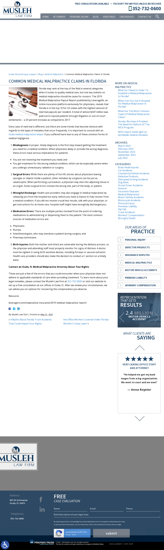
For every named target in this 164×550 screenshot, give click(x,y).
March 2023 (124, 145)
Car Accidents (125, 170)
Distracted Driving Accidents (133, 179)
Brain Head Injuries (128, 167)
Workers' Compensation (131, 215)
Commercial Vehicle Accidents (133, 173)
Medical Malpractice (54, 74)
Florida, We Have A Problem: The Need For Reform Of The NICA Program (133, 124)
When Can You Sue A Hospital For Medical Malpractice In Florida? (134, 103)
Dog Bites (123, 182)
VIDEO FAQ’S (109, 16)
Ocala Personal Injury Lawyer (22, 74)
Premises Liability (127, 206)
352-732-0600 (146, 8)
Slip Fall (122, 209)
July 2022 (123, 157)
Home (46, 16)
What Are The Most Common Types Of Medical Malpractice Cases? (134, 114)
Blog (96, 16)
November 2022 (126, 151)
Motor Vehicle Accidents (131, 197)
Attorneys (59, 16)
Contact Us (144, 16)
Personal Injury (79, 16)
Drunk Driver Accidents (130, 185)
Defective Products (128, 176)
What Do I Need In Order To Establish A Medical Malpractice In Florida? (135, 93)
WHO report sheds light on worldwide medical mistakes (133, 133)
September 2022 (127, 154)
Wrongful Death (127, 218)
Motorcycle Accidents (129, 200)
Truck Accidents (126, 212)
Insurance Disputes (128, 191)
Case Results (127, 16)
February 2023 (126, 148)
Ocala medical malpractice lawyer (26, 134)
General (122, 188)
